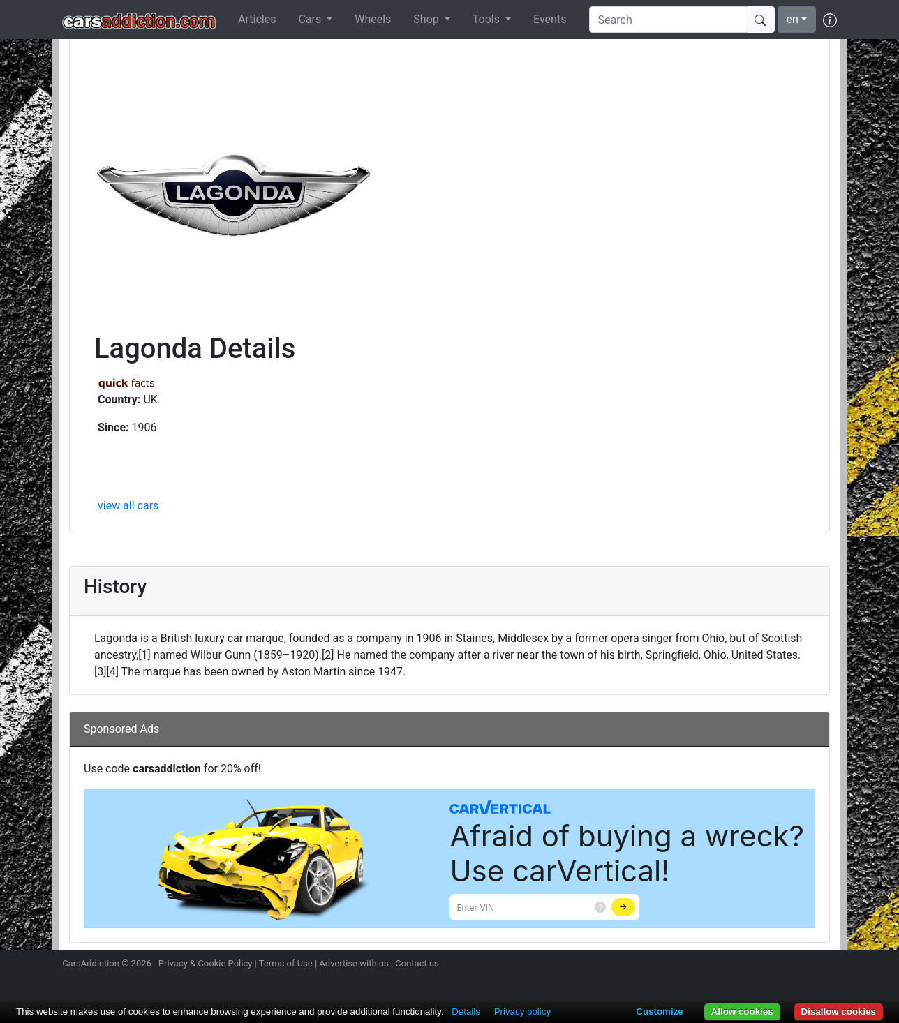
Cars (311, 19)
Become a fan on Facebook (779, 965)
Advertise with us (353, 963)
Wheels (373, 19)
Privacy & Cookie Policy (205, 963)
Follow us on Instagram (730, 965)
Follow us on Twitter (754, 965)
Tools (488, 19)
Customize (659, 1011)
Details (466, 1011)
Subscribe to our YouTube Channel (828, 965)
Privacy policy (522, 1011)
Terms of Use (286, 963)
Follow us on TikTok (804, 965)
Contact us (417, 963)
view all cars (128, 505)
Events (549, 19)
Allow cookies (742, 1011)
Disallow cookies (838, 1011)
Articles (257, 19)
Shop (427, 19)
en (792, 19)
